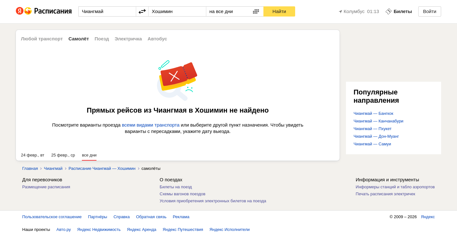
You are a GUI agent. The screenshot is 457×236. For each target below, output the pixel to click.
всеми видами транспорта (151, 125)
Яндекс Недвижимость (99, 229)
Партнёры (97, 216)
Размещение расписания (46, 186)
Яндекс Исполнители (229, 229)
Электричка (128, 38)
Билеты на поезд (176, 186)
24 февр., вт (32, 155)
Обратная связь (151, 216)
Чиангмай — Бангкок (373, 113)
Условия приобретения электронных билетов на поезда (213, 200)
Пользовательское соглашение (52, 216)
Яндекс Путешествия (183, 229)
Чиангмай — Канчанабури (378, 121)
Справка (122, 216)
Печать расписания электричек (385, 193)
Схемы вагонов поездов (182, 193)
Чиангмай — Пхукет (373, 128)
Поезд (102, 38)
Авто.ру (63, 229)
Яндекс (428, 216)
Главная (30, 168)
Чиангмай (53, 168)
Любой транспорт (42, 38)
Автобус (157, 38)
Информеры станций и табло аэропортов (395, 186)
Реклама (181, 216)
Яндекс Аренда (141, 229)
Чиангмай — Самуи (372, 144)
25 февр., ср (63, 155)
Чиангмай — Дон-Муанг (376, 136)
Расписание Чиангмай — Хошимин (102, 168)
